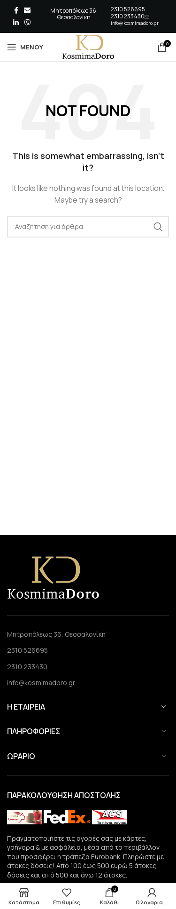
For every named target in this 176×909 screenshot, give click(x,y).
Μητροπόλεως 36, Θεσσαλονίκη (56, 634)
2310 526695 (128, 9)
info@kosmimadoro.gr (135, 23)
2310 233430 (128, 16)
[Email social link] (27, 10)
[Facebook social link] (16, 10)
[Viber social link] (28, 22)
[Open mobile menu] (25, 47)
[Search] (88, 226)
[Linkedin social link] (16, 22)
